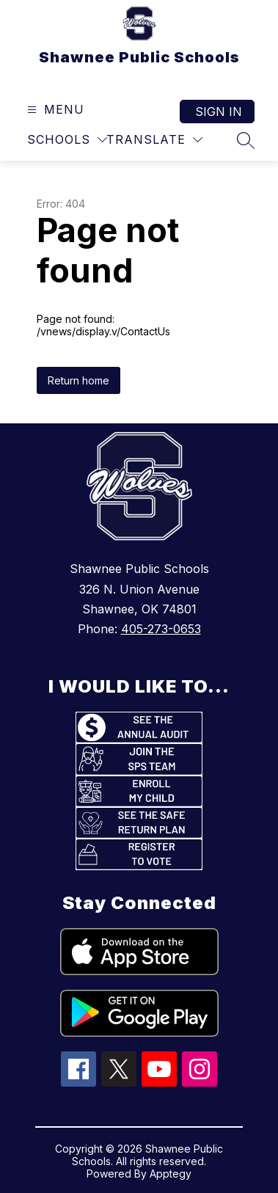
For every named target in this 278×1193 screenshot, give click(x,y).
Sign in (218, 111)
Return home (78, 380)
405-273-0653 (161, 628)
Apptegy (170, 1173)
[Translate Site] (154, 140)
